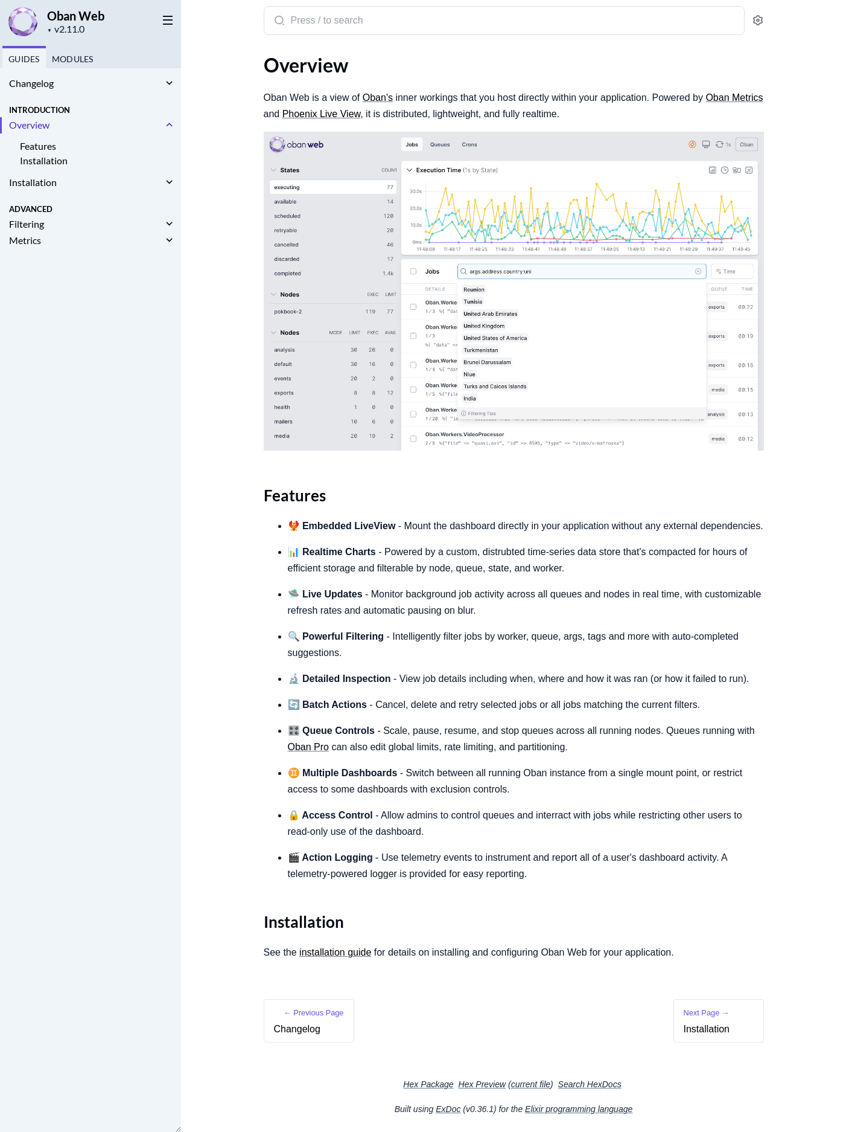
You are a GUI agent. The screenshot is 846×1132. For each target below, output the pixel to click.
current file (530, 1084)
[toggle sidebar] (165, 19)
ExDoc (448, 1109)
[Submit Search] (278, 21)
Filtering (26, 224)
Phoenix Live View (321, 114)
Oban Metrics (734, 97)
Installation (44, 160)
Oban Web (75, 15)
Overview (29, 124)
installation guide (335, 952)
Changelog (31, 83)
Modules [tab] (73, 59)
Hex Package (428, 1084)
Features (38, 146)
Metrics (25, 240)
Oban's (378, 97)
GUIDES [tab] (24, 59)
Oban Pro (308, 747)
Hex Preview (482, 1084)
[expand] (169, 83)
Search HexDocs (590, 1084)
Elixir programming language (578, 1109)
